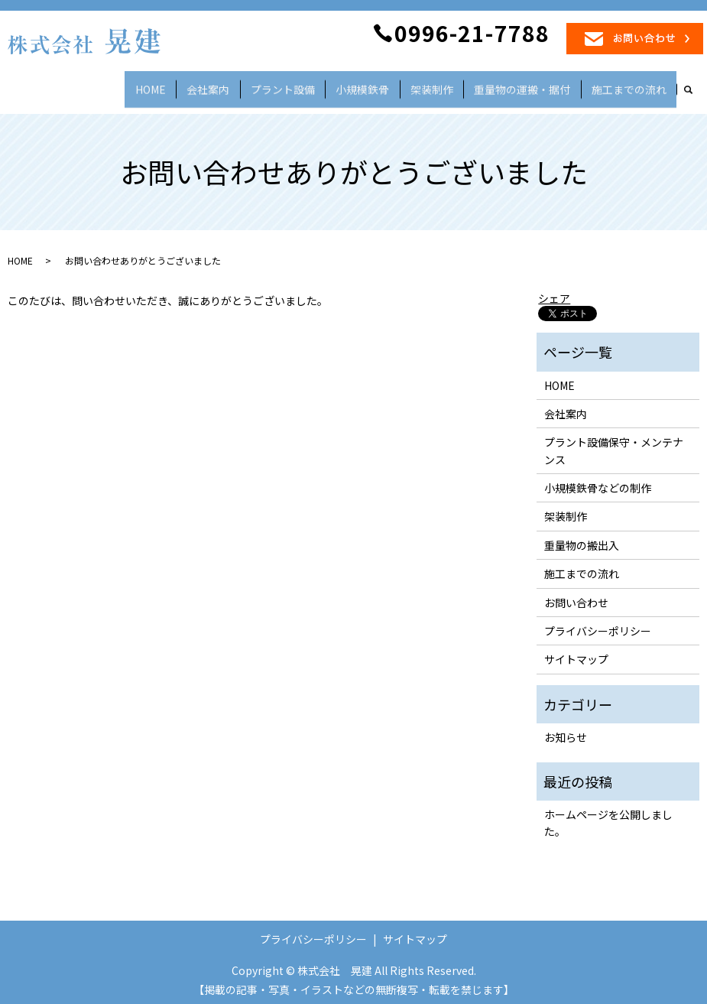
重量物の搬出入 (581, 538)
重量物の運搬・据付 (536, 85)
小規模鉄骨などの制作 (597, 481)
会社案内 (261, 85)
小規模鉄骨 (395, 85)
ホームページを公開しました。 (608, 816)
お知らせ (565, 730)
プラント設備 (326, 85)
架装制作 (455, 85)
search (696, 90)
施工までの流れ (633, 85)
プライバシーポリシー (597, 624)
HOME (213, 85)
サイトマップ (576, 652)
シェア (554, 291)
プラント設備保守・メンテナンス (613, 443)
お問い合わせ (576, 595)
